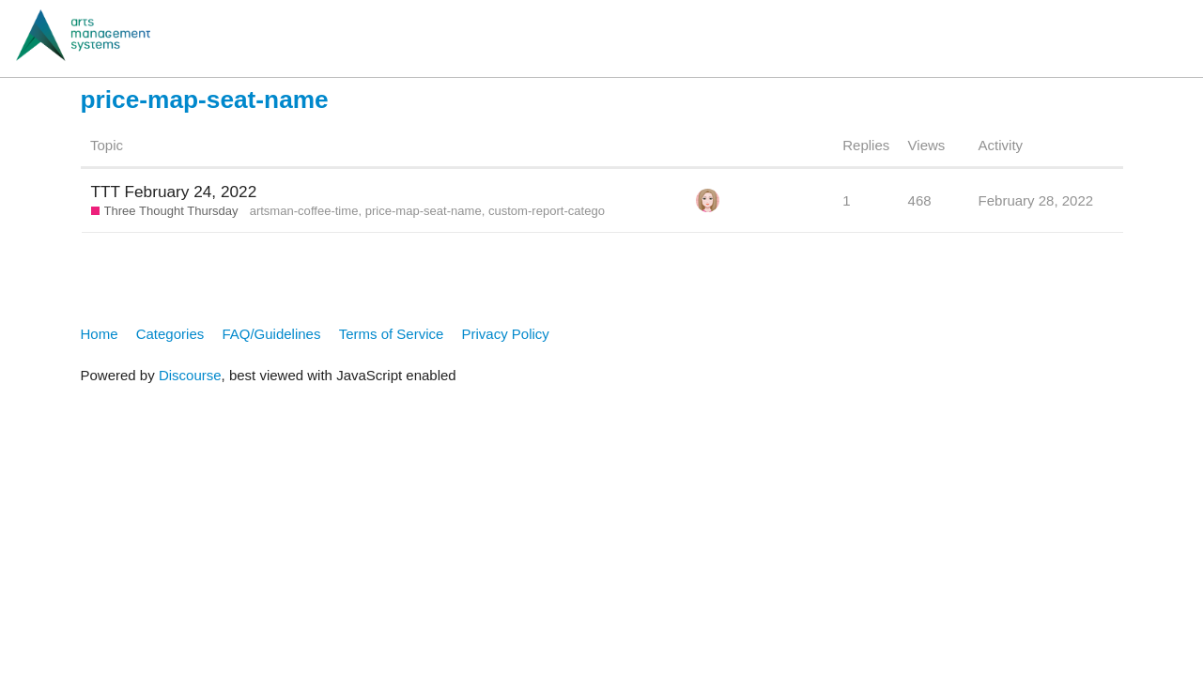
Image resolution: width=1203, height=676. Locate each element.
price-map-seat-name (423, 211)
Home (99, 334)
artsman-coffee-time (304, 211)
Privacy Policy (505, 334)
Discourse (190, 375)
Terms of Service (391, 334)
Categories (170, 334)
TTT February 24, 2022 (174, 191)
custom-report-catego (546, 211)
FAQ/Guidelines (271, 334)
